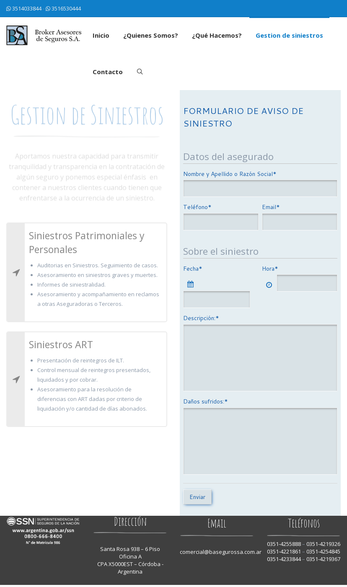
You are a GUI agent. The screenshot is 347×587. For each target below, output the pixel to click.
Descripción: (201, 318)
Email (271, 207)
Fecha (192, 268)
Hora (270, 268)
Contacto (108, 71)
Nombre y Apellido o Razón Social (230, 174)
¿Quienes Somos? (150, 35)
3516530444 (66, 8)
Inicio (101, 35)
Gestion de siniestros (289, 35)
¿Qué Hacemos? (217, 35)
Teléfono (197, 207)
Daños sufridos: (205, 401)
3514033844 (26, 8)
